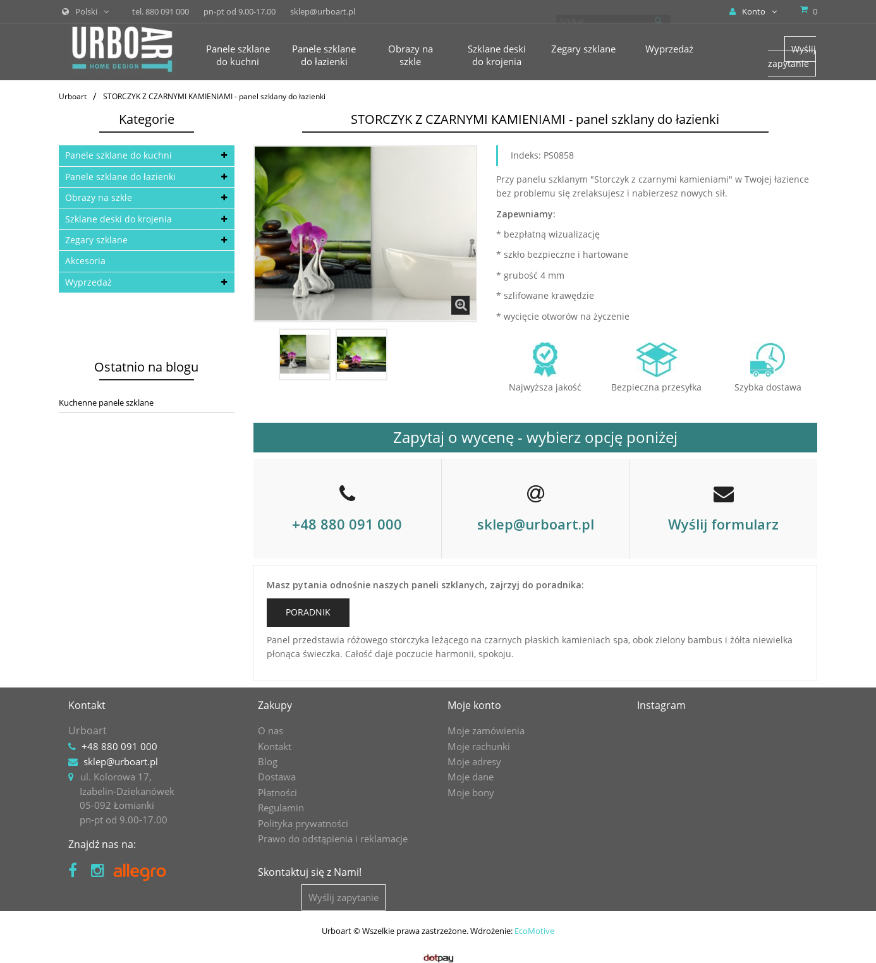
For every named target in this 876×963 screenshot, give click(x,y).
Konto (753, 11)
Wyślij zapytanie (792, 56)
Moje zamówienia (486, 730)
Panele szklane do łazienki (120, 177)
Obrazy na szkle (98, 197)
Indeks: (526, 155)
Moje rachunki (478, 746)
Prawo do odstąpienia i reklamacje (333, 838)
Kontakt (274, 746)
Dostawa (277, 776)
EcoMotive (534, 928)
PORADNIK (308, 612)
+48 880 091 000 (347, 523)
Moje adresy (474, 761)
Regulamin (281, 807)
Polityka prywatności (303, 823)
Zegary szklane (96, 240)
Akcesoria (85, 261)
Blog (267, 761)
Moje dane (470, 776)
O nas (270, 730)
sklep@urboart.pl (535, 523)
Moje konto (474, 705)
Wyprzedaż (88, 282)
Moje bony (470, 792)
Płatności (277, 792)
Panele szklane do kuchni (118, 155)
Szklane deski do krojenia (118, 219)
